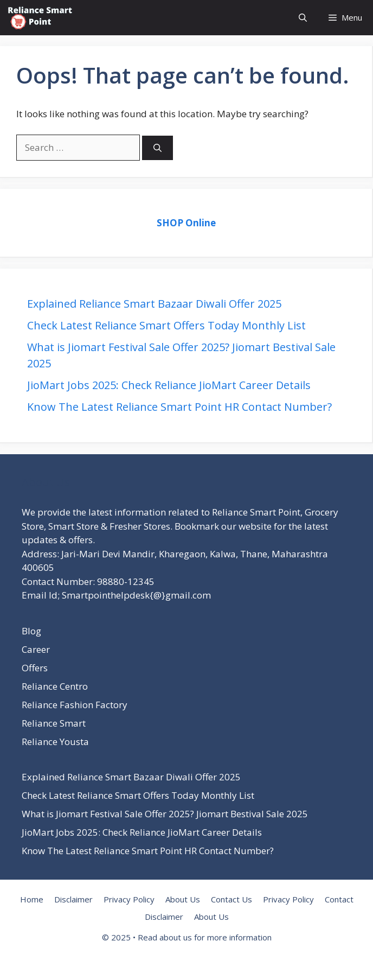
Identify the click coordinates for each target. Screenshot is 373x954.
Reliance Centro (55, 686)
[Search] (157, 148)
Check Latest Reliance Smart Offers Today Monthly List (166, 325)
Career (36, 649)
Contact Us (231, 899)
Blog (31, 631)
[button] (303, 17)
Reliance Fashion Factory (74, 704)
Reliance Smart (54, 723)
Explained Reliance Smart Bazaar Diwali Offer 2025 (154, 303)
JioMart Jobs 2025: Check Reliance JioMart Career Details (169, 385)
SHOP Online (186, 223)
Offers (35, 668)
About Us (182, 899)
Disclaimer (73, 899)
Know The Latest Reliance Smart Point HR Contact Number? (179, 406)
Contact (339, 899)
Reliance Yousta (55, 741)
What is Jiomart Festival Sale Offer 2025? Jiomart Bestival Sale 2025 (165, 813)
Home (31, 899)
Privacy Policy (129, 899)
